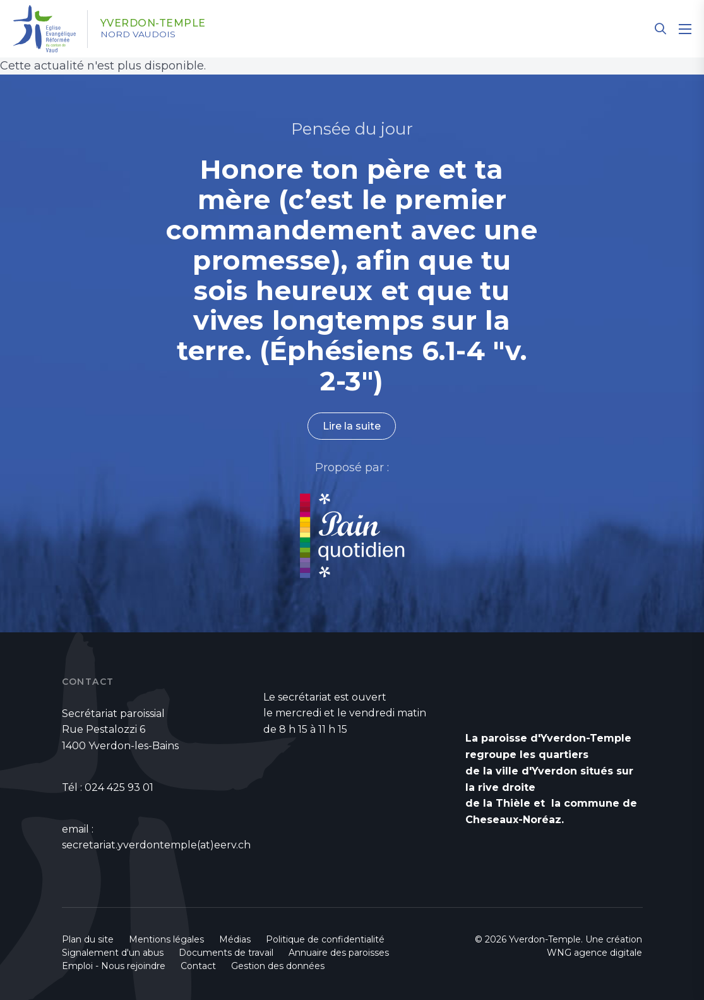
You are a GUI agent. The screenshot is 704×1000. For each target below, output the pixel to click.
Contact (198, 966)
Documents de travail (226, 952)
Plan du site (88, 939)
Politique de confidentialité (325, 939)
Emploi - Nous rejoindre (113, 966)
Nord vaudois (138, 34)
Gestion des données (278, 966)
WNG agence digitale (594, 952)
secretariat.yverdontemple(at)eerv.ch (156, 845)
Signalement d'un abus (113, 952)
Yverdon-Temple (153, 23)
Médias (235, 939)
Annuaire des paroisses (339, 952)
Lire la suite (352, 426)
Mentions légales (166, 939)
